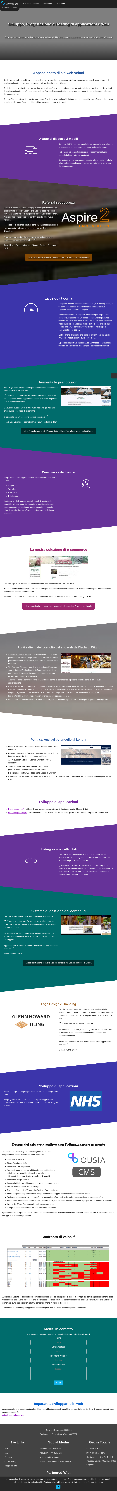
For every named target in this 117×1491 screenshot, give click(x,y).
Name (58, 1338)
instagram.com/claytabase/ (51, 1453)
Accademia (47, 4)
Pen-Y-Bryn (13, 686)
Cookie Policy (10, 1462)
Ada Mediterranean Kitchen (19, 655)
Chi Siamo (60, 4)
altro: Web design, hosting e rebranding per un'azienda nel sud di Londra (58, 257)
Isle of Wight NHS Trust (18, 696)
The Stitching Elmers (17, 667)
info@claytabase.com (95, 1453)
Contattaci (9, 1457)
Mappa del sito (11, 1466)
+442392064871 (93, 1449)
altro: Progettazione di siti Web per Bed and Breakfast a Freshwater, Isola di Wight (58, 431)
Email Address (58, 1347)
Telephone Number (58, 1356)
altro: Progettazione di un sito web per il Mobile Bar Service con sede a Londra (59, 963)
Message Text (58, 1365)
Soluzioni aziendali (31, 4)
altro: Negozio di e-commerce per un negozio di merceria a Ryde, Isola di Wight (58, 606)
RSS (6, 1449)
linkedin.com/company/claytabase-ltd (55, 1461)
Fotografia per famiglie (17, 813)
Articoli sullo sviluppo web (13, 1415)
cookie (40, 1482)
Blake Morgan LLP (16, 809)
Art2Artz (11, 680)
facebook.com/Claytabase (51, 1449)
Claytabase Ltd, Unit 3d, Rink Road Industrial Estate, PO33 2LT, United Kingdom (101, 1461)
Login (7, 1453)
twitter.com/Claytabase (49, 1457)
